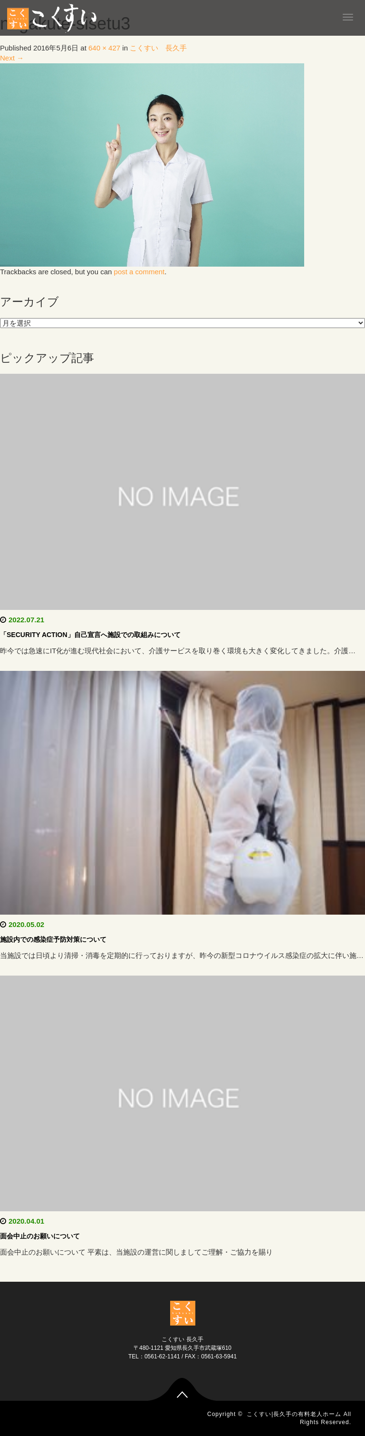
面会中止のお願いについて (40, 1236)
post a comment (139, 272)
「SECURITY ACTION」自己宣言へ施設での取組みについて (90, 634)
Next (12, 58)
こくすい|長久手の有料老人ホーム (294, 1414)
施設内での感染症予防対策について (53, 939)
